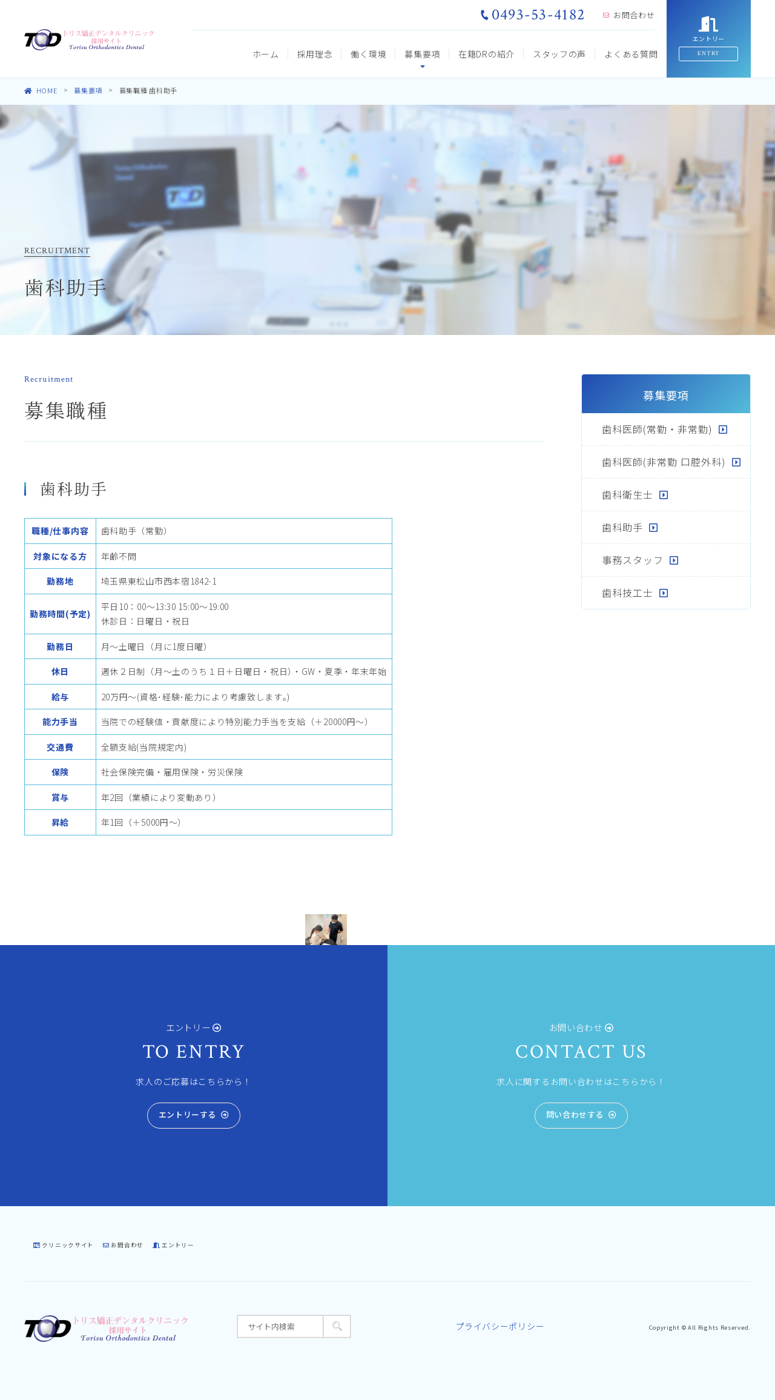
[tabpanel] (326, 930)
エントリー (173, 1245)
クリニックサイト (63, 1245)
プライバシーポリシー (499, 1326)
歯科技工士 (627, 592)
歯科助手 (622, 527)
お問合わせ (629, 15)
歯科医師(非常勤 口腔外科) (664, 461)
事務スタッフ (633, 559)
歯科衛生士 (627, 494)
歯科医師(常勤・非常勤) (657, 429)
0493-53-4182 (532, 15)
